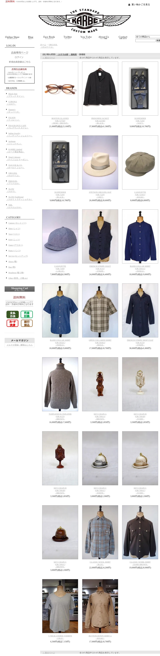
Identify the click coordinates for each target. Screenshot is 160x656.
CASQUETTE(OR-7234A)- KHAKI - (140, 194)
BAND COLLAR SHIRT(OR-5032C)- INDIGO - (60, 342)
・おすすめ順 (62, 54)
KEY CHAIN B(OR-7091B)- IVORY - (140, 416)
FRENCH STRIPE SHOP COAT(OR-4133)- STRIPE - (140, 342)
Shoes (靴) (12, 261)
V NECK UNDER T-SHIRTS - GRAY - (60, 637)
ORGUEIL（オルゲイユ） (13, 174)
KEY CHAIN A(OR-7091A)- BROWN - (100, 416)
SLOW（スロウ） (11, 190)
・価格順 (73, 54)
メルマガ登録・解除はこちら (20, 345)
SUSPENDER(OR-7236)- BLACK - (60, 194)
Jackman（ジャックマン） (14, 142)
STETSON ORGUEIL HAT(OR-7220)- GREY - (100, 194)
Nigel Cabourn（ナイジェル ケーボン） (17, 158)
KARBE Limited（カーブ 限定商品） (15, 150)
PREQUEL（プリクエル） (13, 182)
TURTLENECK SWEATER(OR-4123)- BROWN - (60, 416)
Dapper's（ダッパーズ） (13, 110)
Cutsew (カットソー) (17, 223)
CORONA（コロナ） (11, 102)
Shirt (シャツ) (14, 228)
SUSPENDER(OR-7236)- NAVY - (140, 120)
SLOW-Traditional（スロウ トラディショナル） (19, 198)
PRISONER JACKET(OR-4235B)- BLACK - (100, 120)
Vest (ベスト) (14, 234)
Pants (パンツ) (14, 250)
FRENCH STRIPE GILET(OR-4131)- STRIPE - (100, 268)
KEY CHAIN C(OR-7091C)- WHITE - (100, 490)
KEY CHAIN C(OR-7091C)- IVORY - (140, 490)
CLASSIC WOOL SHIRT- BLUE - (100, 563)
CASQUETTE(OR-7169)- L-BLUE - (60, 268)
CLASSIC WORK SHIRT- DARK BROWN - (140, 563)
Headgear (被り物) (16, 272)
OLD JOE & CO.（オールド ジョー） (15, 166)
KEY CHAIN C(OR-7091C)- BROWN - (60, 564)
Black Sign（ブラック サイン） (15, 95)
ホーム (43, 44)
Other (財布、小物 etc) (18, 278)
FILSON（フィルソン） (13, 118)
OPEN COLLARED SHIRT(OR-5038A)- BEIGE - (100, 342)
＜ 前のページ (48, 57)
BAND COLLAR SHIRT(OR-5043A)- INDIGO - (140, 268)
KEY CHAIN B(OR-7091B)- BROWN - (60, 490)
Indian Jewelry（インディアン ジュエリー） (19, 134)
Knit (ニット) (14, 239)
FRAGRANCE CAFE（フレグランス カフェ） (17, 126)
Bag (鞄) (12, 267)
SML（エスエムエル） (14, 206)
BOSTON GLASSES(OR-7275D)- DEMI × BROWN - (60, 120)
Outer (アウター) (15, 245)
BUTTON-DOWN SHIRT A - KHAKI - (100, 637)
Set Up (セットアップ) (18, 256)
